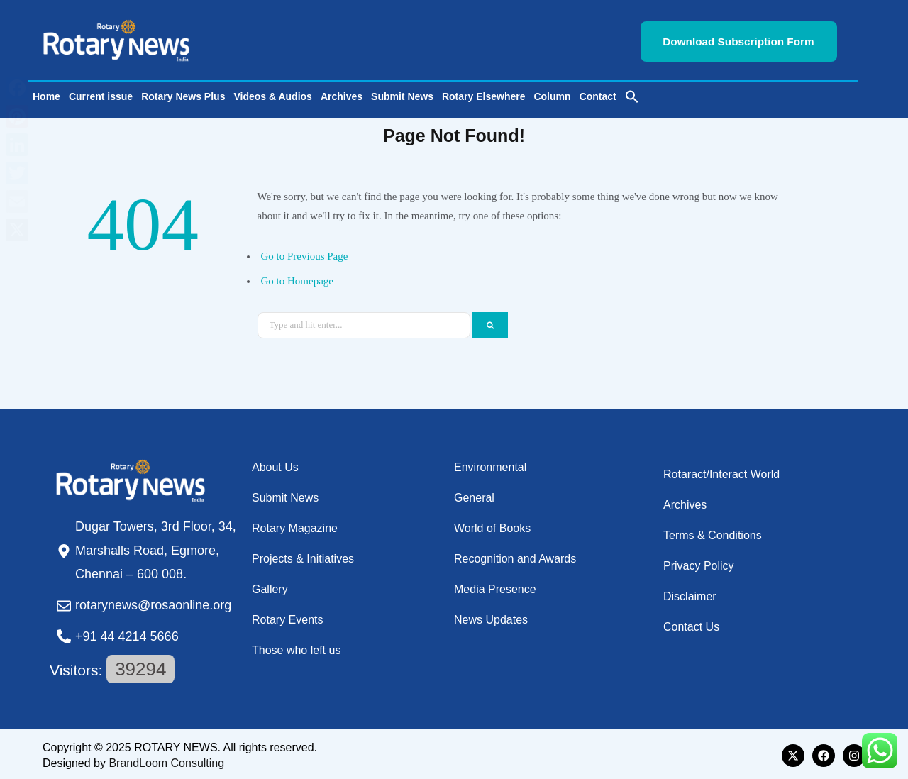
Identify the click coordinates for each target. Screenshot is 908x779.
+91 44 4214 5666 (127, 633)
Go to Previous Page (304, 254)
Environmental (490, 464)
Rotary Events (287, 617)
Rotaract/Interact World (721, 471)
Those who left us (296, 647)
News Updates (491, 617)
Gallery (270, 586)
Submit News (402, 94)
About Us (275, 464)
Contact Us (691, 624)
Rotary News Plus (183, 94)
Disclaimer (689, 593)
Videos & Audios (272, 94)
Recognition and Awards (515, 556)
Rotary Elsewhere (484, 94)
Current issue (101, 94)
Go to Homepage (297, 278)
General (474, 495)
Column (551, 94)
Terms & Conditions (712, 532)
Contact (598, 94)
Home (46, 94)
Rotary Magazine (295, 525)
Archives (341, 94)
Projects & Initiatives (303, 556)
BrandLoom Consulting (166, 760)
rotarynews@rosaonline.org (153, 603)
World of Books (492, 525)
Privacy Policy (698, 563)
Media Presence (495, 586)
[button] (632, 94)
